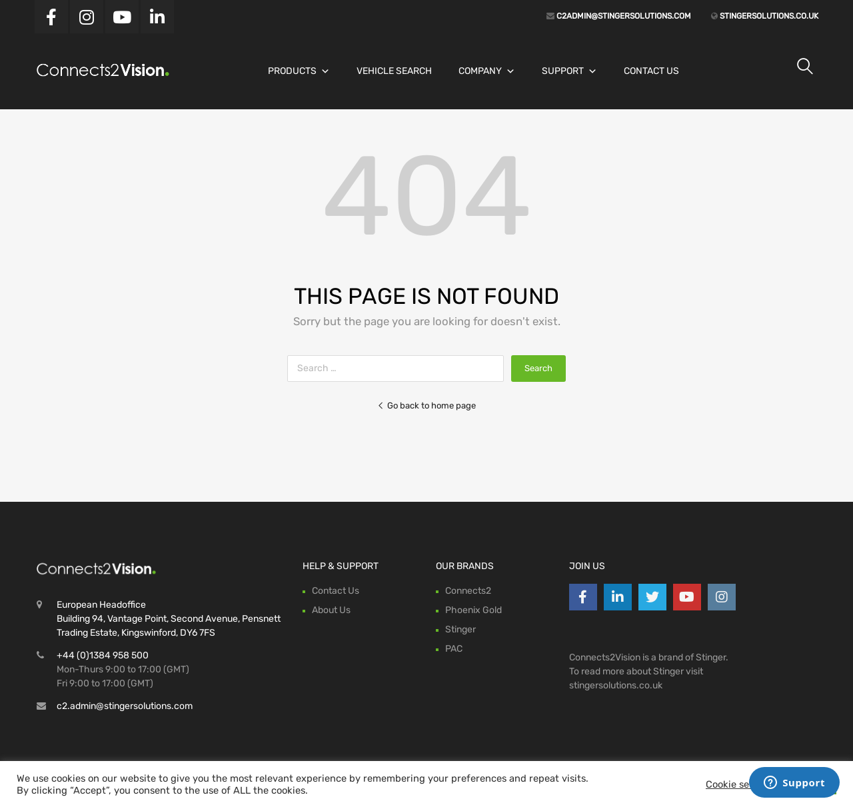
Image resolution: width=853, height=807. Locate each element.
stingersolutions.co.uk (768, 16)
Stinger (460, 629)
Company (486, 71)
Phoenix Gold (473, 610)
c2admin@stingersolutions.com (622, 16)
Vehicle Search (394, 71)
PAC (453, 648)
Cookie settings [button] (741, 784)
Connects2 (468, 590)
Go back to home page (426, 405)
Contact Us (651, 71)
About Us (331, 610)
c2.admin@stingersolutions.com (125, 706)
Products (299, 71)
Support (569, 71)
